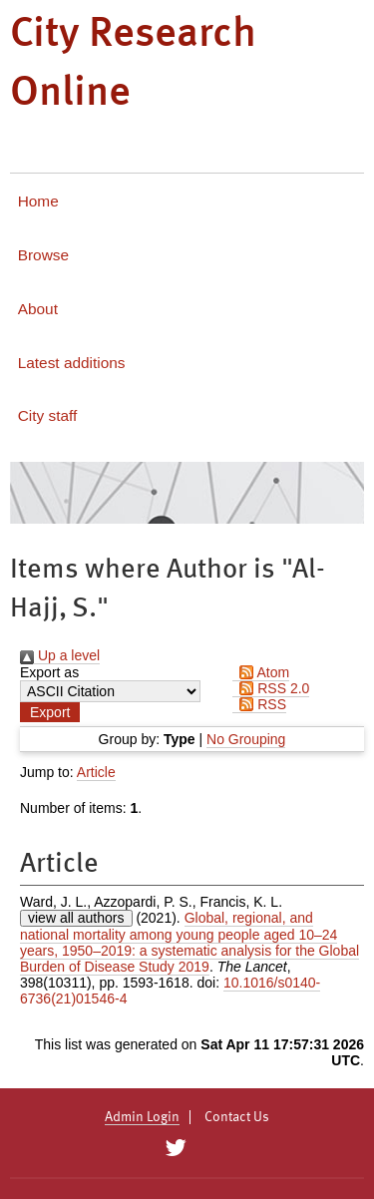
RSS (259, 704)
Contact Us (236, 1117)
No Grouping (245, 739)
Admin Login (142, 1117)
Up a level (60, 655)
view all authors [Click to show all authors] (76, 918)
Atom (260, 672)
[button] (50, 712)
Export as (49, 672)
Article (96, 772)
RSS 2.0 (270, 688)
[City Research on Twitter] (176, 1148)
